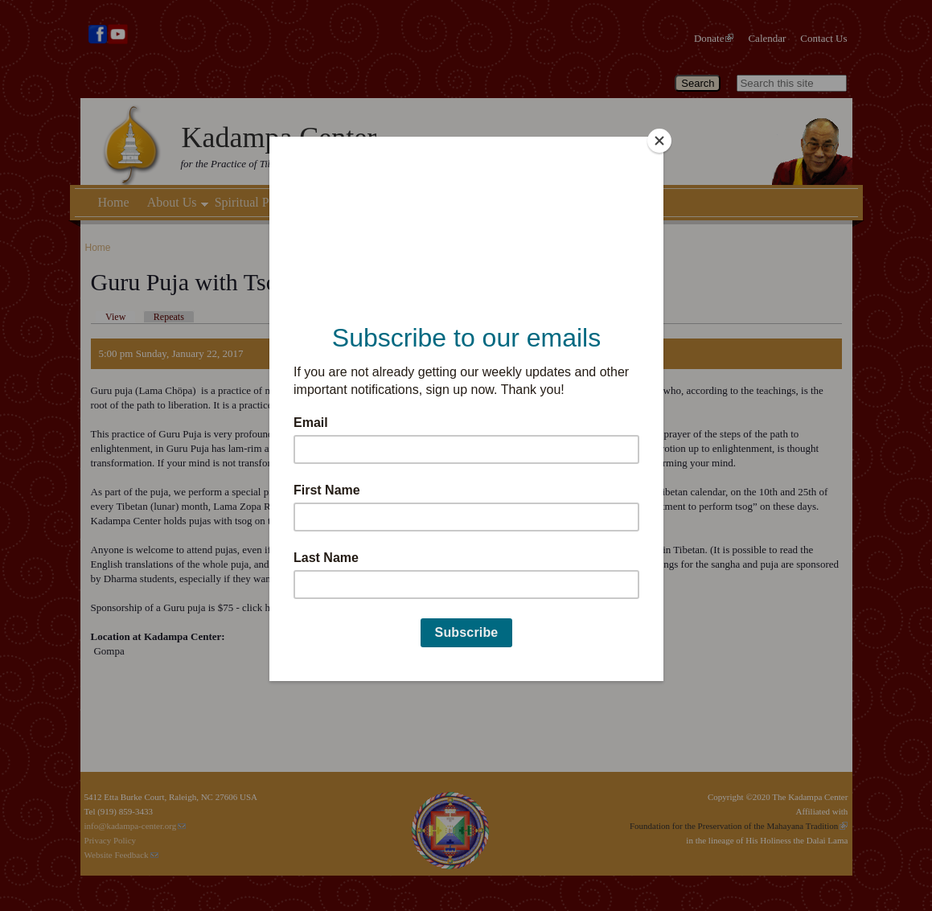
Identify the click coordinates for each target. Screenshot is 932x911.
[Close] (659, 141)
